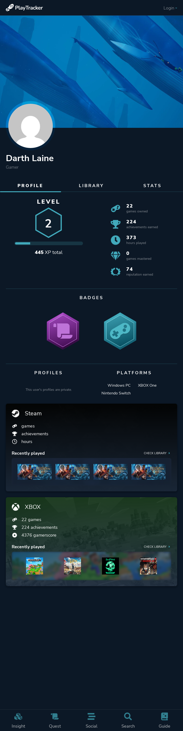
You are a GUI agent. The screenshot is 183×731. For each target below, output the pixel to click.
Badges (91, 298)
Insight (18, 721)
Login (170, 8)
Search (128, 721)
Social (91, 721)
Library (91, 186)
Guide (164, 721)
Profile (30, 186)
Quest (54, 721)
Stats (152, 186)
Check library (157, 453)
